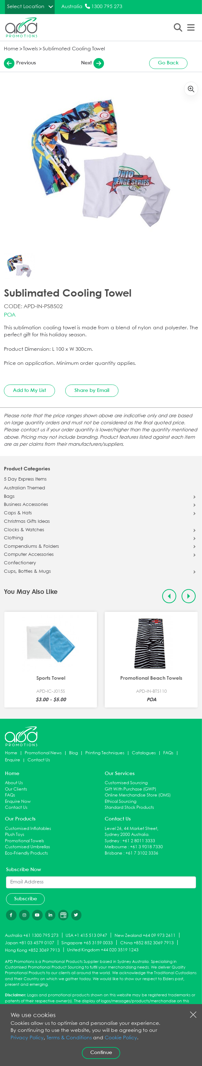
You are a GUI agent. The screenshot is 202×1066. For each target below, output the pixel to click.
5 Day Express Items (25, 479)
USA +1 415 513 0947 (86, 936)
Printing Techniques (104, 753)
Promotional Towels (24, 841)
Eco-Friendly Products (26, 853)
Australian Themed (24, 488)
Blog (73, 753)
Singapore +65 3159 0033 (87, 943)
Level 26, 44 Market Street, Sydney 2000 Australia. (131, 832)
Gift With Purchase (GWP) (130, 789)
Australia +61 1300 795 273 (32, 936)
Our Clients (16, 789)
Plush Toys (14, 835)
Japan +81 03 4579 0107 (29, 943)
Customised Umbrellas (27, 847)
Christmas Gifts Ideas (27, 522)
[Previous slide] (169, 596)
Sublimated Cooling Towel (74, 49)
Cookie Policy (121, 1038)
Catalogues (144, 753)
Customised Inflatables (28, 829)
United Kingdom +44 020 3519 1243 (103, 950)
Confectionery (20, 563)
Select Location (25, 6)
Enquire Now (18, 802)
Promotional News (43, 753)
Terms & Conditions (69, 1038)
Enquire (12, 760)
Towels (30, 49)
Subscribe (25, 898)
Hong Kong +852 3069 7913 (32, 950)
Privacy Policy (27, 1038)
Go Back (168, 63)
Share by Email (91, 390)
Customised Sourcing (126, 783)
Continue (101, 1052)
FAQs (168, 753)
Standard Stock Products (129, 808)
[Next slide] (189, 596)
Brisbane (113, 853)
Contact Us (38, 760)
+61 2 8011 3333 (138, 841)
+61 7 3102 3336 (142, 853)
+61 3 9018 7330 (146, 847)
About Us (14, 783)
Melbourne (116, 847)
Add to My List (29, 390)
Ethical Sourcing (120, 802)
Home (11, 49)
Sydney (112, 841)
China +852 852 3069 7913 (147, 943)
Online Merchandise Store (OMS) (138, 795)
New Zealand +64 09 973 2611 (145, 936)
